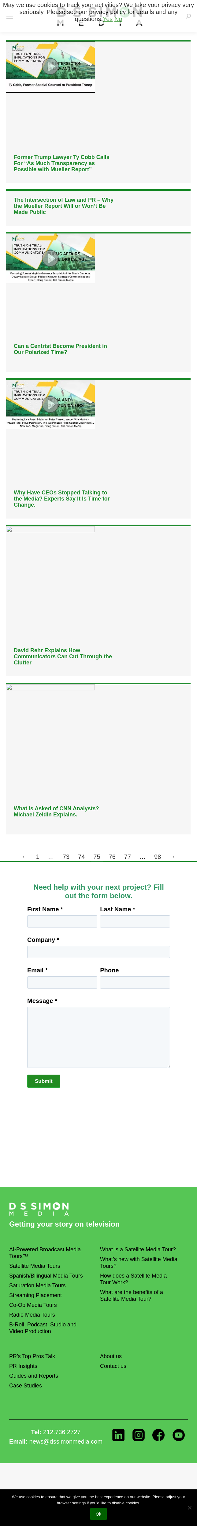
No (118, 19)
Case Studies (25, 1386)
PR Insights (23, 1366)
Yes (108, 19)
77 (127, 856)
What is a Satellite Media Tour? (138, 1249)
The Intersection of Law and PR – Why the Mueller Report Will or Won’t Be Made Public (63, 206)
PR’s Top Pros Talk (32, 1356)
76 (112, 856)
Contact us (113, 1366)
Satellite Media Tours (34, 1266)
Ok (98, 1514)
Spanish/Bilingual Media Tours (46, 1276)
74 (81, 856)
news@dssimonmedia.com (65, 1441)
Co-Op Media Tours (33, 1305)
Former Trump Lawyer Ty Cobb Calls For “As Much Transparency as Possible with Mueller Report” (62, 163)
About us (111, 1356)
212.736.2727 (61, 1432)
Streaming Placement (35, 1295)
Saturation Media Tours (37, 1285)
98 (157, 856)
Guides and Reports (33, 1376)
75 (96, 856)
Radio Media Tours (32, 1315)
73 (66, 856)
